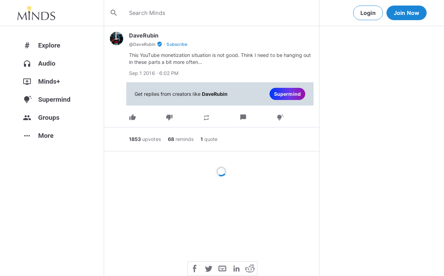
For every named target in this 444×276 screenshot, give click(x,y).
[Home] (36, 13)
